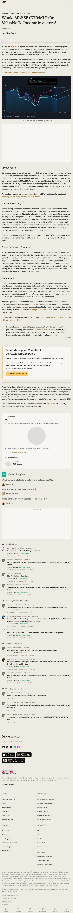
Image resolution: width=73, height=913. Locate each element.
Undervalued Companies (45, 799)
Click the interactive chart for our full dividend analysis (24, 73)
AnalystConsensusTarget (13, 659)
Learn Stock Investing (44, 856)
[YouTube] (11, 747)
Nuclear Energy (42, 811)
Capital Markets (16, 13)
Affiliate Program (43, 860)
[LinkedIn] (3, 747)
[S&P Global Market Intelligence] (9, 772)
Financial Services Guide (10, 895)
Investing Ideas (7, 839)
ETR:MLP (15, 46)
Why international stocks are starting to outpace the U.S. (27, 480)
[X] (7, 747)
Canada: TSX (6, 815)
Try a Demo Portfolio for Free (17, 374)
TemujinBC (10, 693)
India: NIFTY (6, 811)
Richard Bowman (12, 493)
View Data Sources (8, 784)
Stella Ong (9, 484)
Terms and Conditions (9, 898)
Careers (40, 847)
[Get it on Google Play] (24, 754)
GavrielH (9, 585)
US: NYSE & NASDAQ (9, 799)
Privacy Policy (6, 901)
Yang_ (8, 559)
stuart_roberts (11, 548)
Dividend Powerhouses (44, 803)
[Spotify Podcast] (14, 747)
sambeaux (9, 714)
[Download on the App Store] (8, 754)
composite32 (10, 616)
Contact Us (41, 843)
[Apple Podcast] (18, 747)
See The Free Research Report (15, 452)
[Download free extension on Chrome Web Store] (13, 760)
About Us (40, 835)
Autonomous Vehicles (44, 815)
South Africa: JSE (7, 819)
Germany (5, 13)
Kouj (8, 573)
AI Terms (5, 904)
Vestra (8, 630)
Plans (39, 831)
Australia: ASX (6, 807)
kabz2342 (9, 647)
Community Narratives (9, 843)
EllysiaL (9, 605)
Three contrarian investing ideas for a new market (24, 499)
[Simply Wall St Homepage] (3, 1)
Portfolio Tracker (7, 831)
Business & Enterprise (44, 864)
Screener (5, 835)
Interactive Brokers (42, 330)
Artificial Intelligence (44, 819)
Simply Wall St (11, 33)
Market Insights (7, 847)
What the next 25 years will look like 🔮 (19, 489)
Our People (41, 839)
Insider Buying (42, 807)
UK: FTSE (5, 803)
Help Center (41, 852)
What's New (6, 851)
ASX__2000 (10, 702)
